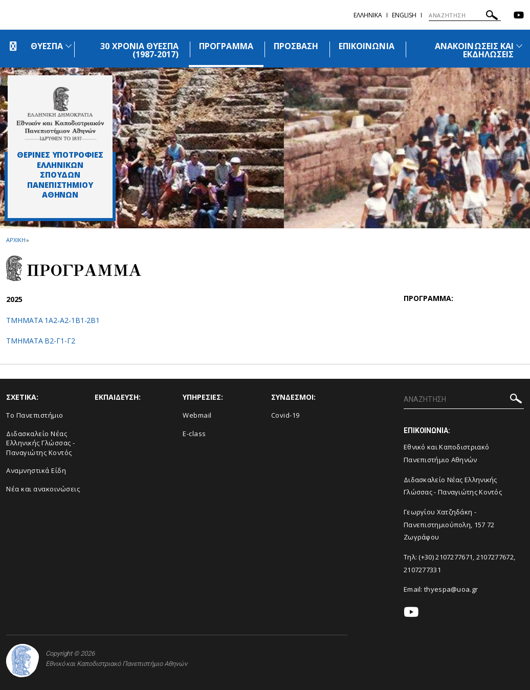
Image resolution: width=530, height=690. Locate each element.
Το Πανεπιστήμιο (34, 415)
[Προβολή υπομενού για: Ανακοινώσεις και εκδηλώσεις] (519, 46)
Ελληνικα (368, 15)
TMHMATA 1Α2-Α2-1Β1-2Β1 (53, 320)
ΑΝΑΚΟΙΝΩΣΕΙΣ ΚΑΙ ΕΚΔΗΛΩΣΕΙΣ (474, 50)
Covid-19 (285, 415)
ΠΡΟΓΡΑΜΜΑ (226, 46)
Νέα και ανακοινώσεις (43, 488)
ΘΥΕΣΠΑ (47, 46)
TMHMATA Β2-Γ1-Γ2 (40, 341)
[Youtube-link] (519, 16)
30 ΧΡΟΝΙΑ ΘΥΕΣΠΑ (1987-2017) (139, 50)
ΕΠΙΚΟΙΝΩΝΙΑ (366, 46)
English (404, 15)
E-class (194, 433)
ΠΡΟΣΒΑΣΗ (296, 46)
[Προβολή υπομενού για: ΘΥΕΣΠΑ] (68, 46)
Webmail (197, 415)
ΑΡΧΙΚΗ (15, 240)
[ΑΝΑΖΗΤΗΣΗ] (465, 15)
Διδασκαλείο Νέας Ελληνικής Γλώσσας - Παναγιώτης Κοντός (40, 443)
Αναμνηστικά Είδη (36, 470)
